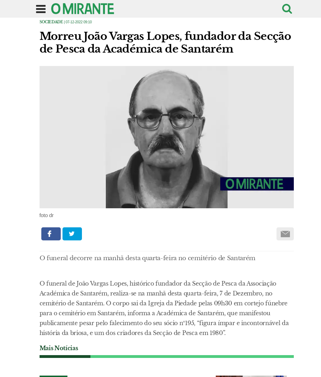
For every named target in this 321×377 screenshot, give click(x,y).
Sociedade (51, 22)
